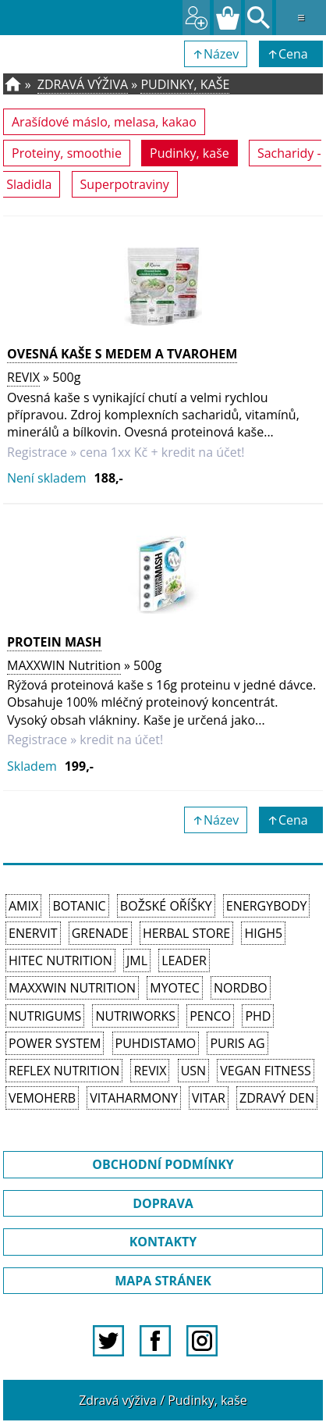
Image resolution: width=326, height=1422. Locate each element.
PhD (258, 1016)
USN (193, 1070)
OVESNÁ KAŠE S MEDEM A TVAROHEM (122, 353)
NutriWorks (135, 1016)
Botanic (78, 905)
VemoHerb (42, 1098)
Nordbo (241, 987)
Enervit (33, 933)
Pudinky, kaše (184, 84)
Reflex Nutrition (64, 1070)
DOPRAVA (163, 1203)
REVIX (23, 377)
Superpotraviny (124, 184)
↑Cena (291, 53)
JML (136, 960)
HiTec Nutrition (60, 960)
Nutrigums (45, 1016)
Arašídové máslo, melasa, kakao (104, 121)
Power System (55, 1043)
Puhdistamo (156, 1043)
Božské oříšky (166, 905)
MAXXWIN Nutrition (64, 665)
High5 (263, 933)
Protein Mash (54, 641)
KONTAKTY (163, 1241)
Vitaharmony (134, 1098)
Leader (184, 960)
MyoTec (175, 987)
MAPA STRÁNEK (163, 1280)
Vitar (208, 1098)
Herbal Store (186, 933)
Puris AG (237, 1043)
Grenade (100, 933)
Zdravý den (276, 1098)
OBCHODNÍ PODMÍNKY (163, 1164)
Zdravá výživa (82, 84)
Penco (210, 1016)
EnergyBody (266, 905)
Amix (23, 905)
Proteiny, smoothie (67, 153)
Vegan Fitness (265, 1070)
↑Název (216, 53)
